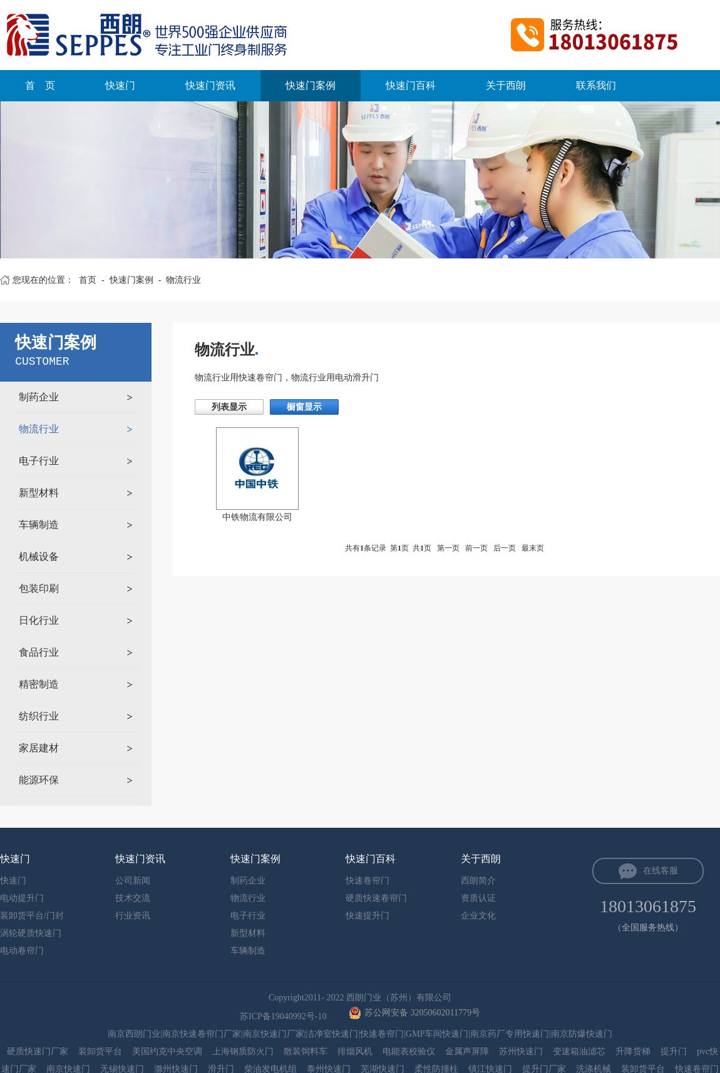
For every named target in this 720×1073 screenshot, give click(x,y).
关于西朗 (506, 85)
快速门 (120, 85)
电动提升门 (22, 898)
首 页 (40, 85)
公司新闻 (132, 880)
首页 (87, 280)
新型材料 (39, 492)
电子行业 (39, 460)
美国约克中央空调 (167, 1051)
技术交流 (132, 898)
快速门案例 (310, 85)
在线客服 (660, 870)
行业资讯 (132, 915)
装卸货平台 (100, 1051)
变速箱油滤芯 (579, 1051)
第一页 (448, 548)
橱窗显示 (304, 407)
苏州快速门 (521, 1051)
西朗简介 (478, 880)
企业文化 (478, 915)
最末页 (533, 548)
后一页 (504, 548)
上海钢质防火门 (243, 1051)
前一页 (476, 548)
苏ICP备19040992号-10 (284, 1016)
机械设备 (39, 556)
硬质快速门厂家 (37, 1051)
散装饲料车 (305, 1051)
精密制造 (39, 684)
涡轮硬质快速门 (30, 933)
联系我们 (596, 85)
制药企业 (39, 397)
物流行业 (183, 280)
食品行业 (39, 652)
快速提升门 (367, 915)
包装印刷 (39, 588)
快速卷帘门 (367, 880)
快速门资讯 (210, 85)
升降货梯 (633, 1051)
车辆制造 (39, 524)
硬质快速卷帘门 (376, 898)
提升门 (674, 1051)
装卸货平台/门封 (32, 915)
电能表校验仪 (409, 1051)
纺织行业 (39, 716)
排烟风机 (355, 1051)
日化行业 (39, 620)
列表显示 (229, 407)
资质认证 (478, 898)
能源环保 (39, 780)
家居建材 (39, 748)
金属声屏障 (467, 1051)
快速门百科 (411, 85)
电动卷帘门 (22, 950)
